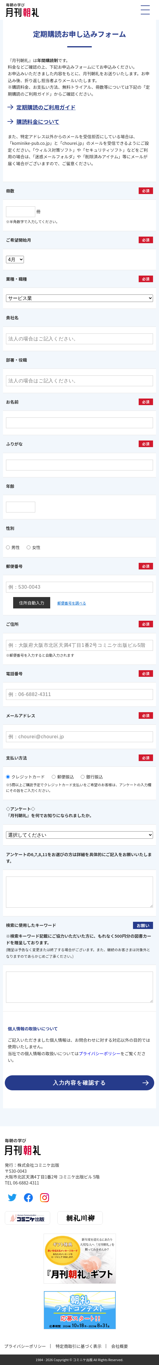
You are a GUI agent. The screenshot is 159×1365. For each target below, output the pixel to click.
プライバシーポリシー (99, 1053)
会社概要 (119, 1346)
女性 (33, 547)
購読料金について (37, 121)
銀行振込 (92, 777)
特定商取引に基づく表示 (79, 1346)
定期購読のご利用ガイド (46, 107)
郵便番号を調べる (71, 602)
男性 (13, 547)
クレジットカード (25, 777)
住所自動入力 (31, 603)
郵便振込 (63, 777)
